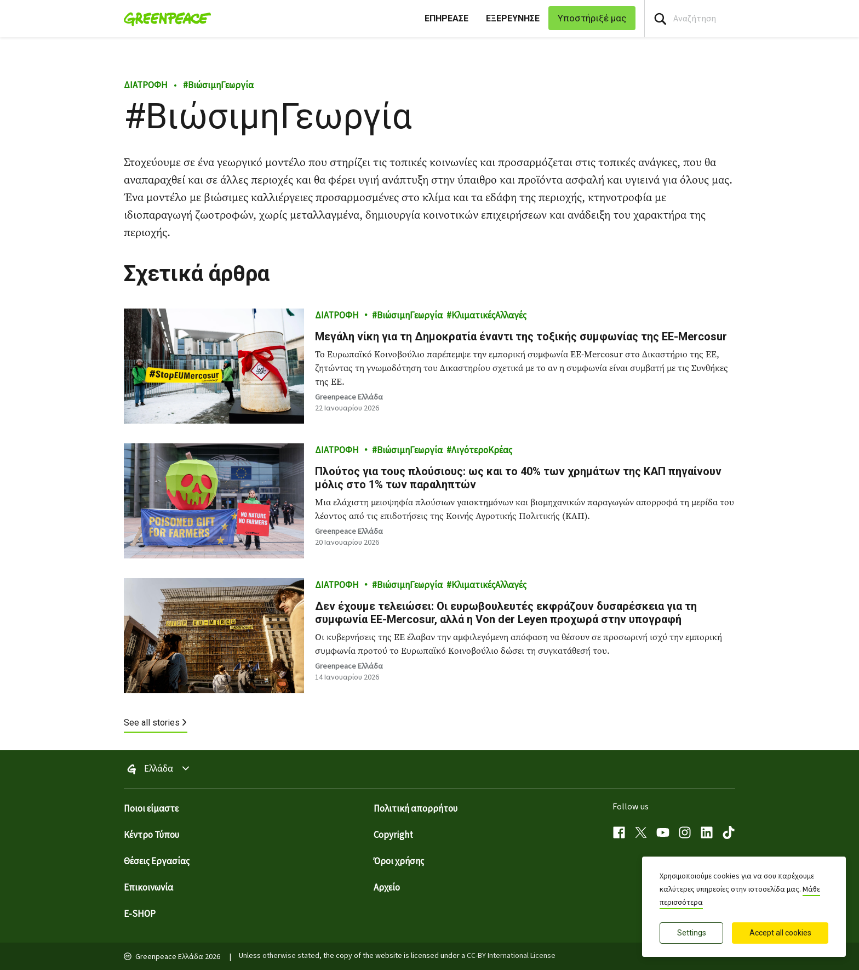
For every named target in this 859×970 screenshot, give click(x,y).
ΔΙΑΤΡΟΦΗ (146, 85)
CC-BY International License (511, 955)
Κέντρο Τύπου (151, 835)
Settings (691, 932)
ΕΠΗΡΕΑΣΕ (446, 18)
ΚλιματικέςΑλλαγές (488, 315)
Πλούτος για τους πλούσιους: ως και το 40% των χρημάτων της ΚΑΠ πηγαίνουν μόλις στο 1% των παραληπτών (518, 478)
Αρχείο (387, 887)
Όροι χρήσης (399, 861)
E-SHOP (140, 914)
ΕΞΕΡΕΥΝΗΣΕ (513, 18)
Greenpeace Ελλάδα (349, 397)
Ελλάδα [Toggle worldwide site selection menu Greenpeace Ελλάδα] (158, 769)
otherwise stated (290, 955)
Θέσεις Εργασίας (157, 861)
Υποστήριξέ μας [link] (592, 18)
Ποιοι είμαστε (151, 808)
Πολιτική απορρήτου (415, 808)
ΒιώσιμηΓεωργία (218, 85)
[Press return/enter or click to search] (660, 19)
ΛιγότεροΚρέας (481, 450)
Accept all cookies (780, 932)
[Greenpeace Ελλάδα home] (164, 18)
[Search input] (752, 18)
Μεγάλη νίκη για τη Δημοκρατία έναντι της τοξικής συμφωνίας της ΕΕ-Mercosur (522, 336)
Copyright (393, 835)
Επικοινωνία (148, 887)
